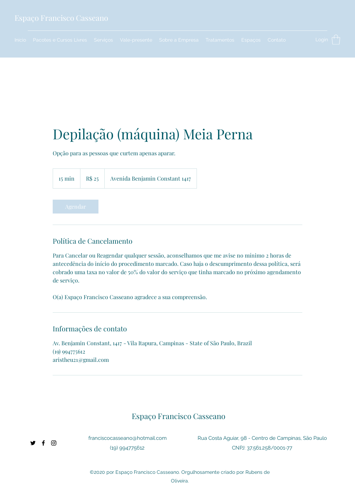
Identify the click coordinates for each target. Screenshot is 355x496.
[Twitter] (32, 443)
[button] (336, 40)
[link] (75, 207)
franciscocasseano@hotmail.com (127, 438)
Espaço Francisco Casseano (61, 17)
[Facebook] (43, 443)
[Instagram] (53, 443)
